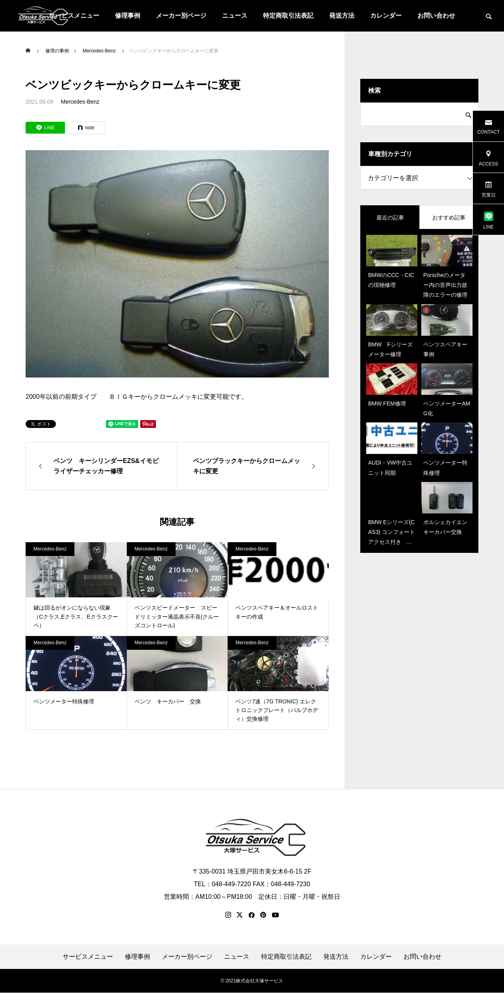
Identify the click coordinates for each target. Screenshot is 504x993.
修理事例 (127, 15)
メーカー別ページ (181, 15)
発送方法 (341, 15)
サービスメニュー (88, 957)
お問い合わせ (436, 15)
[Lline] (45, 128)
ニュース (234, 15)
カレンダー (386, 15)
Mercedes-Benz (80, 102)
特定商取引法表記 (288, 15)
